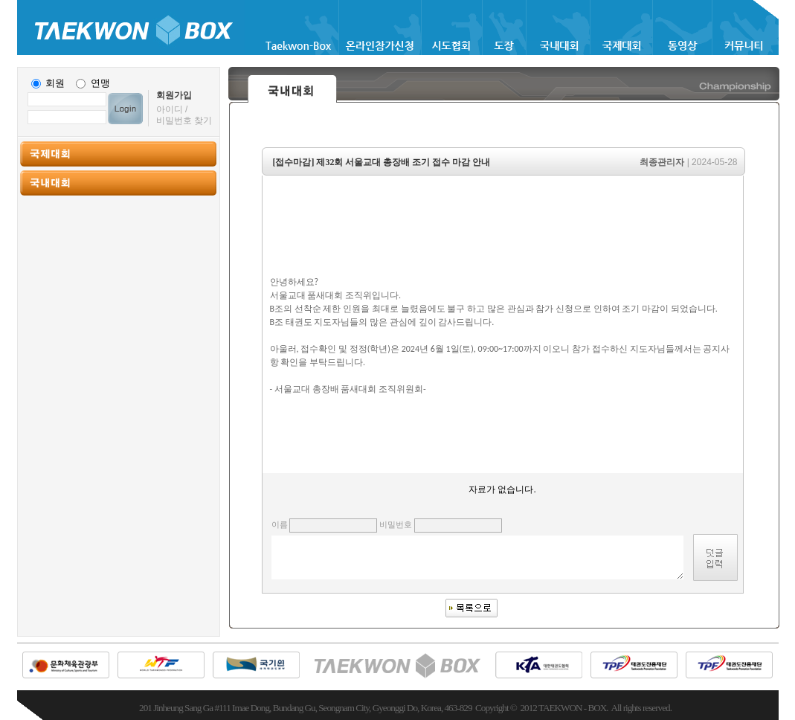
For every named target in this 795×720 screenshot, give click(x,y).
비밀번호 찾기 (184, 120)
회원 (55, 83)
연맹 (100, 83)
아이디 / (172, 109)
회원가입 (174, 95)
